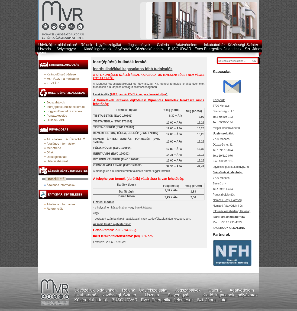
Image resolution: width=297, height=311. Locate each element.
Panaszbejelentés (224, 194)
